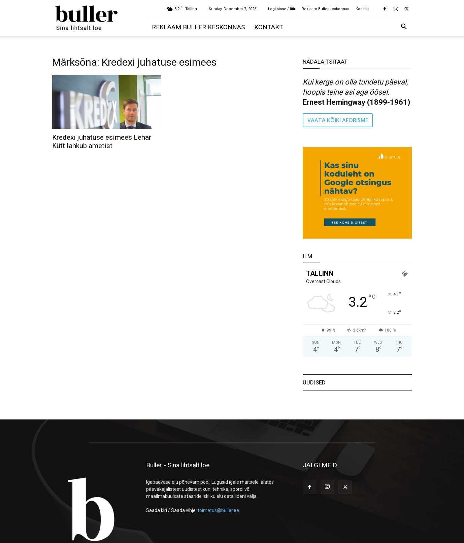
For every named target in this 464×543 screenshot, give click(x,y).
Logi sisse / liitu (282, 9)
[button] (404, 27)
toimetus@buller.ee (218, 510)
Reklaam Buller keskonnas (325, 9)
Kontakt (362, 9)
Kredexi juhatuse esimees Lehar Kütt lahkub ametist (101, 141)
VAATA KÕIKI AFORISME (337, 120)
